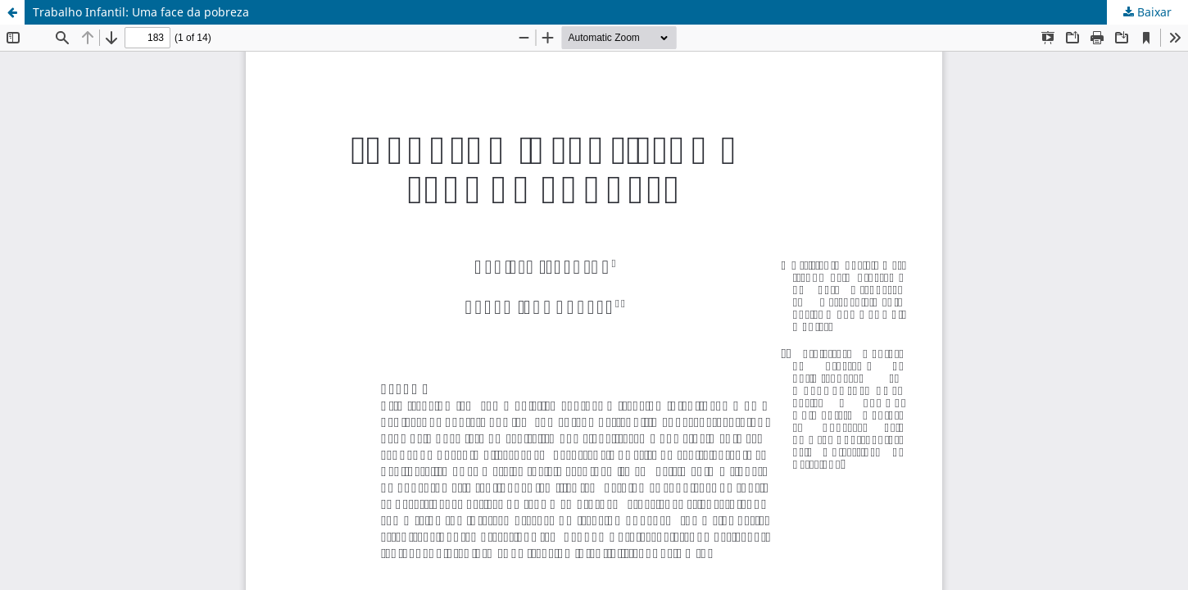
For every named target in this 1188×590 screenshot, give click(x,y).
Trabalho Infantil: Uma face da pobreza (141, 12)
